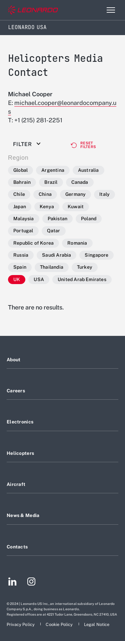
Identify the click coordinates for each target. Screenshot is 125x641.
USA (39, 279)
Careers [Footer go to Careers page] (16, 390)
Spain (19, 267)
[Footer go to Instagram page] (31, 583)
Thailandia (51, 267)
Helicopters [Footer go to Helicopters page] (20, 453)
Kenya (47, 206)
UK (16, 279)
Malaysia (23, 218)
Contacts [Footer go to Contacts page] (17, 546)
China (45, 194)
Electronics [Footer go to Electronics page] (20, 421)
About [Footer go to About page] (13, 359)
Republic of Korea (33, 243)
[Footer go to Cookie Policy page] (60, 624)
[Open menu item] (110, 10)
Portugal (23, 230)
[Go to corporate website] (33, 10)
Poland (88, 218)
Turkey (84, 267)
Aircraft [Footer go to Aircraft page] (16, 484)
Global (20, 170)
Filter (22, 144)
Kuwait (76, 206)
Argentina (52, 170)
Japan (19, 206)
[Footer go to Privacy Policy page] (21, 624)
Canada (79, 182)
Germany (75, 194)
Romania (77, 243)
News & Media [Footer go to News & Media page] (23, 515)
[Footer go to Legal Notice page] (97, 624)
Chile (19, 194)
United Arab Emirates (82, 279)
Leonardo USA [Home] (27, 27)
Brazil (50, 182)
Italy (104, 194)
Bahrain (22, 182)
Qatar (53, 230)
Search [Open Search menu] (96, 10)
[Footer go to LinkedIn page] (12, 583)
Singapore (96, 255)
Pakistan (58, 218)
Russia (20, 255)
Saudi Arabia (56, 255)
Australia (88, 170)
